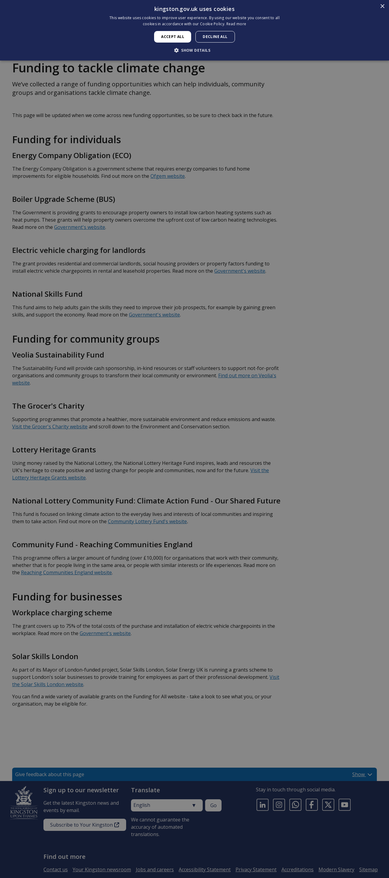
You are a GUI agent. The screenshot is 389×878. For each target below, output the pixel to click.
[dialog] (194, 30)
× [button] (382, 6)
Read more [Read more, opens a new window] (236, 23)
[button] (194, 50)
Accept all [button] (172, 36)
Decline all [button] (215, 36)
